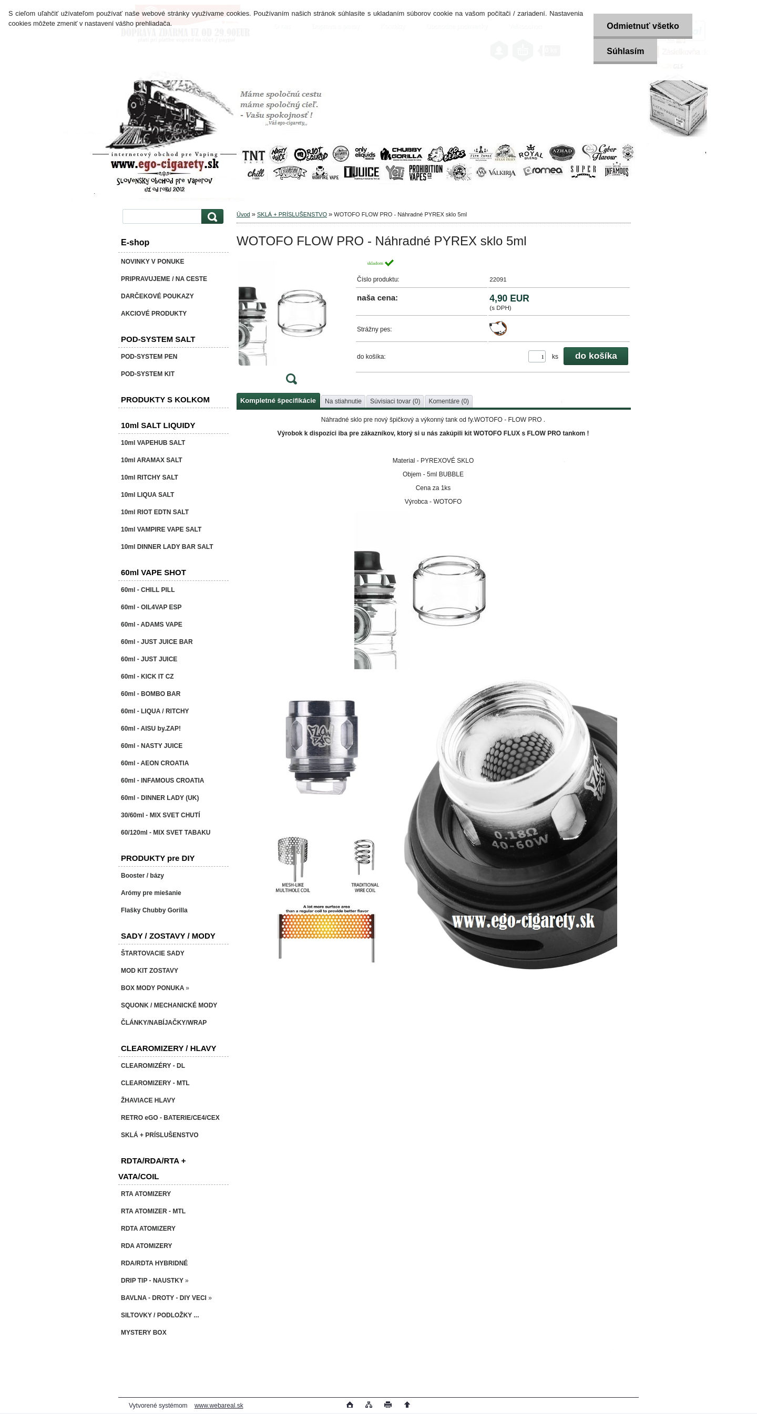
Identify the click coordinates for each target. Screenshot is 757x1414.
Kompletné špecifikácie (278, 400)
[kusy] (537, 356)
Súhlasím (625, 51)
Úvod (243, 214)
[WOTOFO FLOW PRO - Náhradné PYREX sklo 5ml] (291, 324)
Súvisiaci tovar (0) (395, 401)
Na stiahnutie (343, 401)
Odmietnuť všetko (643, 26)
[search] (211, 216)
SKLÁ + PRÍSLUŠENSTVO (292, 214)
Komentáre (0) (448, 401)
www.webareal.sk (219, 1405)
